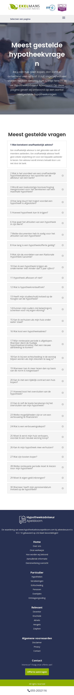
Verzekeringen (37, 581)
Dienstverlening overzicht (37, 563)
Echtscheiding (37, 585)
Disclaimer (37, 642)
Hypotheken (37, 576)
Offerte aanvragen (37, 671)
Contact (37, 651)
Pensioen (37, 589)
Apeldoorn (34, 521)
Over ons (37, 546)
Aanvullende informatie (37, 558)
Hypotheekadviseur (41, 517)
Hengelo (37, 624)
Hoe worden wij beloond (37, 554)
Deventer (37, 611)
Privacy (37, 646)
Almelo (37, 620)
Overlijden (37, 593)
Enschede (37, 616)
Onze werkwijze (37, 550)
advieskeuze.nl (64, 529)
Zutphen (37, 628)
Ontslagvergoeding (36, 598)
